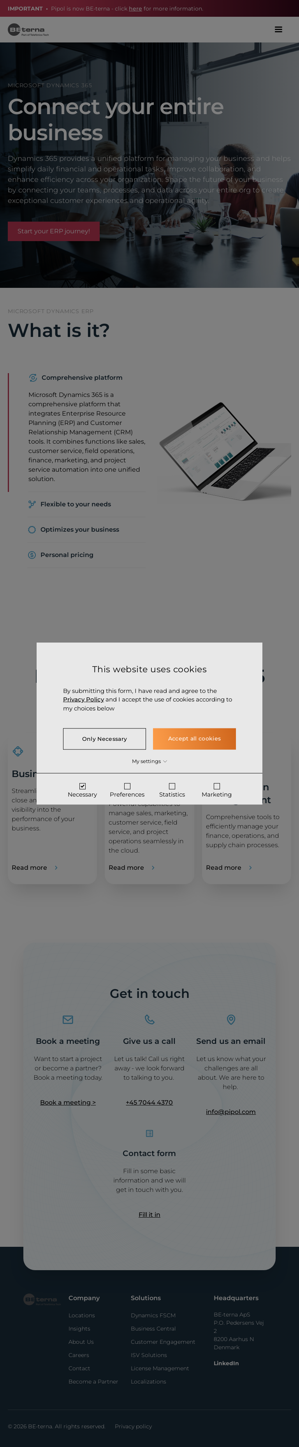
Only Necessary (104, 738)
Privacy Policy (83, 699)
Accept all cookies (194, 738)
